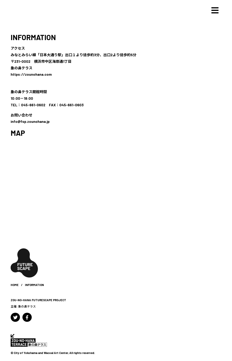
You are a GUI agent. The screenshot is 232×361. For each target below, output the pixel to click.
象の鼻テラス (27, 306)
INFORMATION (33, 37)
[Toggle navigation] (215, 10)
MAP (18, 132)
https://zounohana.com (31, 74)
